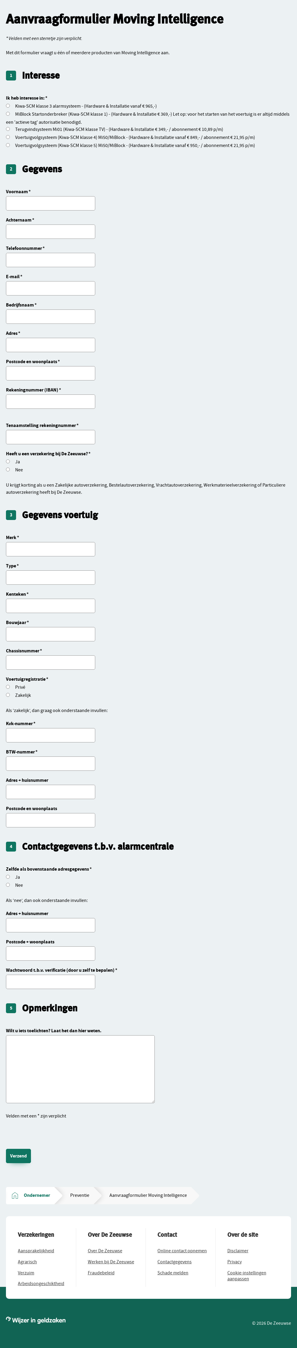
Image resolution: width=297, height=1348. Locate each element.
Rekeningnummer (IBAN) (32, 390)
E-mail (13, 276)
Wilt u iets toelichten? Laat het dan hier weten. (53, 1030)
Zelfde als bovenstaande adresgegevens (47, 869)
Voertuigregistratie (26, 679)
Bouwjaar (16, 622)
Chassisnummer (22, 651)
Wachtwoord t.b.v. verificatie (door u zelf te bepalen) (60, 970)
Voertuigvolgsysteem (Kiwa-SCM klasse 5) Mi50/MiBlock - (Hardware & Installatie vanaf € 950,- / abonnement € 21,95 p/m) (135, 145)
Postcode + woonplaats (30, 942)
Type (11, 566)
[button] (36, 1251)
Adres (12, 333)
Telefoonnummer (24, 248)
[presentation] (51, 1131)
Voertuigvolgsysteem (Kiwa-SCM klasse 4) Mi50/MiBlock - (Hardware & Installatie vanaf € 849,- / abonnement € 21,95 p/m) (135, 137)
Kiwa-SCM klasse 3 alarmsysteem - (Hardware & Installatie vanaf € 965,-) (86, 106)
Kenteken (16, 594)
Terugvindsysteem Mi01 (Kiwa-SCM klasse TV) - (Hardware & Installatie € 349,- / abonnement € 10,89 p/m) (119, 129)
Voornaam (17, 191)
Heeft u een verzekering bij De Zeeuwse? (47, 454)
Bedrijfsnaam (20, 305)
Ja (17, 462)
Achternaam (19, 220)
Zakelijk (23, 695)
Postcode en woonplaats (31, 361)
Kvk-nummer (19, 723)
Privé (20, 687)
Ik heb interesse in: (25, 98)
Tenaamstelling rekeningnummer (41, 425)
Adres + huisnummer (27, 780)
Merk (11, 537)
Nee (19, 470)
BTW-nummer (20, 752)
